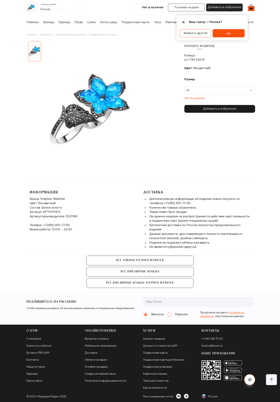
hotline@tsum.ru (211, 346)
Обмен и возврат (96, 360)
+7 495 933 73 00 (212, 339)
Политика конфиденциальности (105, 381)
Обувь (78, 22)
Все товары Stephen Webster (140, 260)
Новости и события (38, 346)
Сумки (91, 22)
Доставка (91, 353)
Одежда (64, 22)
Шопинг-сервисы (154, 339)
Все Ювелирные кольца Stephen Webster (140, 282)
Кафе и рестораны (155, 374)
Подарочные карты (135, 22)
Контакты (32, 360)
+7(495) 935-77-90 (56, 225)
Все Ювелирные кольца (140, 271)
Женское (46, 35)
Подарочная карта (155, 353)
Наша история (35, 367)
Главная (31, 35)
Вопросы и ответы (96, 339)
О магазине (33, 339)
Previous (23, 53)
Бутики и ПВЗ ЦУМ (37, 353)
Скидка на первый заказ (100, 374)
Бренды (48, 22)
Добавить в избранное (219, 108)
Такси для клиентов (156, 381)
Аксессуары (108, 22)
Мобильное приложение (100, 346)
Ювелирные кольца (103, 35)
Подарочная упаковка (157, 367)
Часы (157, 22)
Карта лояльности (155, 388)
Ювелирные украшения (71, 35)
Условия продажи (96, 367)
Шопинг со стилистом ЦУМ (160, 346)
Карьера (32, 374)
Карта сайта (34, 381)
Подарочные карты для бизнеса (163, 360)
